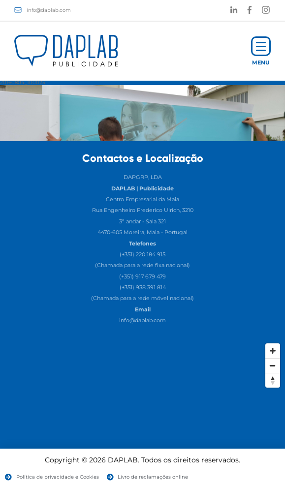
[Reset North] (272, 380)
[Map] (142, 412)
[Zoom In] (272, 350)
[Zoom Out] (272, 365)
